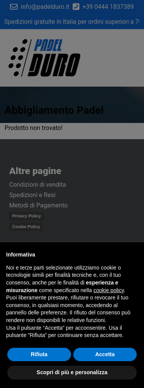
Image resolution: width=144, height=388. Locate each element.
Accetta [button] (105, 354)
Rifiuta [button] (39, 354)
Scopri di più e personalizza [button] (71, 372)
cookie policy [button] (108, 290)
